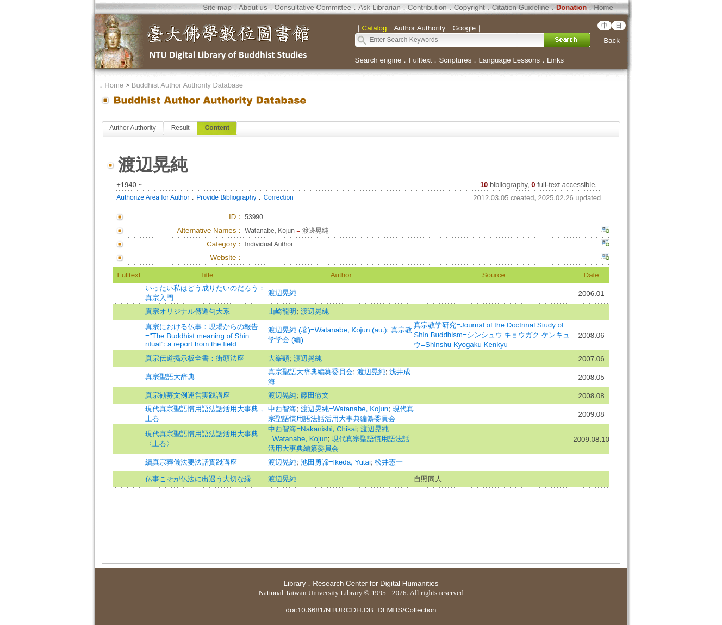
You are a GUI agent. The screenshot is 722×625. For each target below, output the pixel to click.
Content (217, 128)
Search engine (378, 60)
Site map (217, 7)
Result (180, 128)
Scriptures (455, 60)
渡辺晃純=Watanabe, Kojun (345, 409)
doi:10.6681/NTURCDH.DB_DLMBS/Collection (360, 610)
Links (555, 60)
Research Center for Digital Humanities (375, 583)
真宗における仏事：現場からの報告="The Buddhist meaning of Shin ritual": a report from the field (201, 335)
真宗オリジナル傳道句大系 (187, 311)
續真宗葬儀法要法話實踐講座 (191, 462)
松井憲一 (389, 462)
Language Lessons (509, 60)
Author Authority (132, 128)
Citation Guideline (520, 7)
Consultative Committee (313, 7)
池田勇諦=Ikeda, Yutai (336, 462)
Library (295, 583)
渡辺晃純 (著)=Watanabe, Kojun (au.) (327, 330)
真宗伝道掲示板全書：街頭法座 (194, 358)
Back (611, 40)
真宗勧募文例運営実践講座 (187, 395)
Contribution (427, 7)
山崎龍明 (282, 311)
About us (253, 7)
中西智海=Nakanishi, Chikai (312, 429)
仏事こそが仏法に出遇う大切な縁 (198, 479)
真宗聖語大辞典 (170, 377)
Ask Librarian (379, 7)
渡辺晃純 (282, 293)
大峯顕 (278, 358)
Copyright (469, 7)
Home (603, 7)
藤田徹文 (315, 395)
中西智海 (282, 409)
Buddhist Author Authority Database (187, 85)
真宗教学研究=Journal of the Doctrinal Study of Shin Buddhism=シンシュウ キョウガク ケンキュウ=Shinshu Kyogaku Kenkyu (492, 335)
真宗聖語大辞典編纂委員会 (310, 372)
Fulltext (420, 60)
